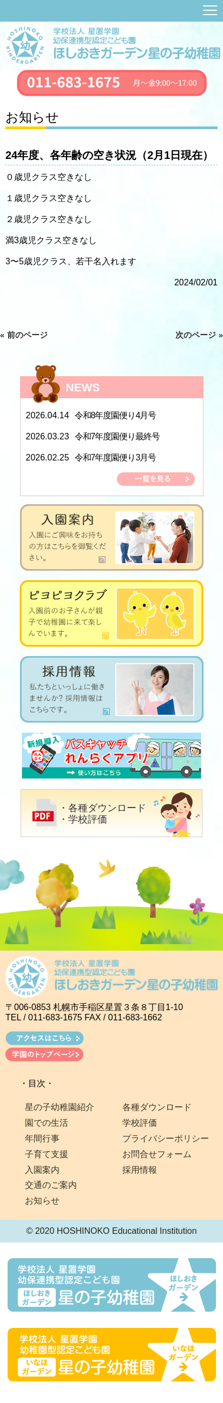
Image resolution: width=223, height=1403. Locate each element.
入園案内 (42, 1169)
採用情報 (139, 1169)
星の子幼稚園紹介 (59, 1107)
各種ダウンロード (157, 1107)
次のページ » (199, 334)
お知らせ (42, 1200)
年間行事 (42, 1138)
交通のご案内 (51, 1185)
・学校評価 (82, 819)
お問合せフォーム (157, 1154)
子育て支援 (46, 1154)
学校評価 (139, 1122)
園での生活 (46, 1122)
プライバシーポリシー (165, 1138)
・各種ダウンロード (102, 808)
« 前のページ (24, 334)
